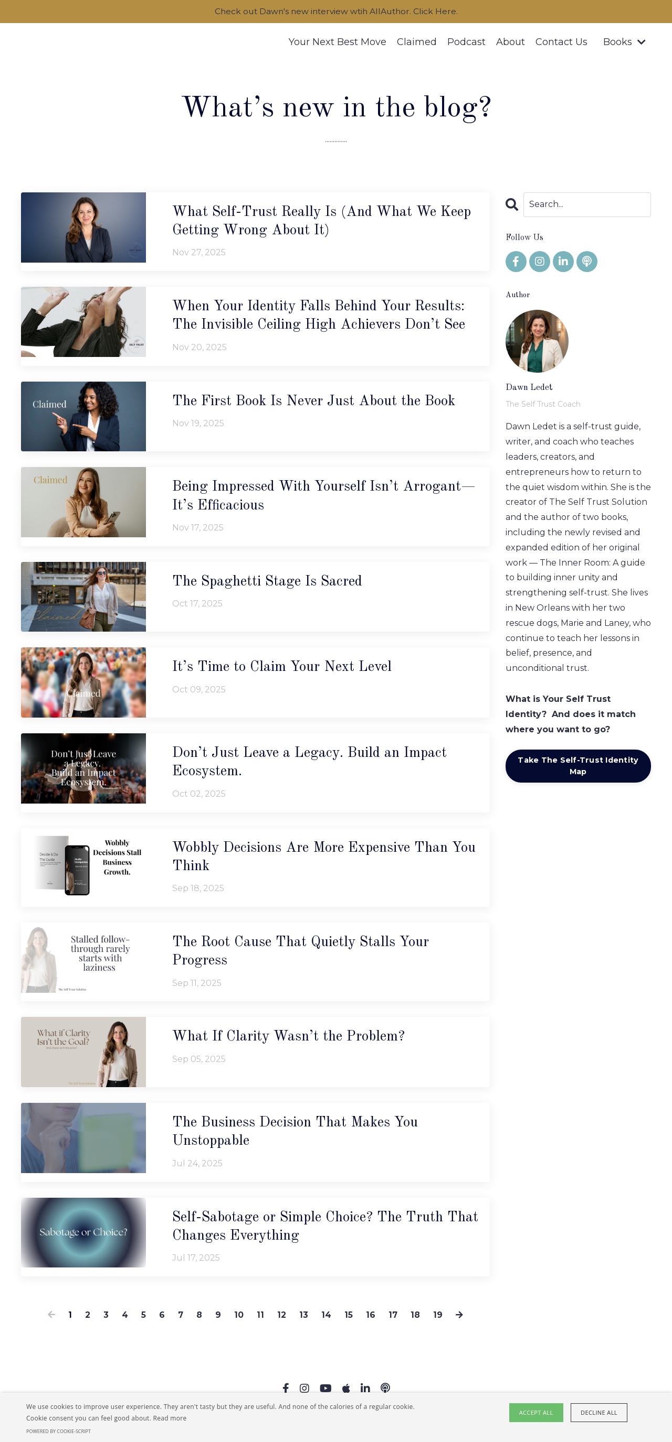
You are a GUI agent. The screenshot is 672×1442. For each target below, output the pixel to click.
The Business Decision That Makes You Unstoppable (299, 1136)
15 (348, 1320)
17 (393, 1320)
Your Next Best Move (337, 42)
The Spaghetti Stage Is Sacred (271, 584)
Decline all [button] (599, 1412)
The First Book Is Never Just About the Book (319, 403)
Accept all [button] (537, 1412)
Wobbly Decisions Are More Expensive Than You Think (315, 860)
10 (239, 1320)
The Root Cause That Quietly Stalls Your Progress (305, 955)
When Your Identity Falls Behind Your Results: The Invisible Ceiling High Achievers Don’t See (325, 317)
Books (624, 42)
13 (303, 1320)
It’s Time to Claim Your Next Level (285, 670)
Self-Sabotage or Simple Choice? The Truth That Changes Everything (313, 1232)
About (510, 42)
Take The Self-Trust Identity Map (578, 766)
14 (326, 1320)
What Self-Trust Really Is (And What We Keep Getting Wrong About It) (309, 222)
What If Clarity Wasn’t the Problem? (292, 1041)
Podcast (466, 42)
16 (370, 1320)
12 (281, 1320)
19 (438, 1320)
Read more (170, 1418)
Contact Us (561, 42)
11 (260, 1320)
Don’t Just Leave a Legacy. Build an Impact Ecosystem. (313, 765)
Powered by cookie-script (58, 1431)
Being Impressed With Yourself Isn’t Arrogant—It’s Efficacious (321, 498)
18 (416, 1320)
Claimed (417, 42)
